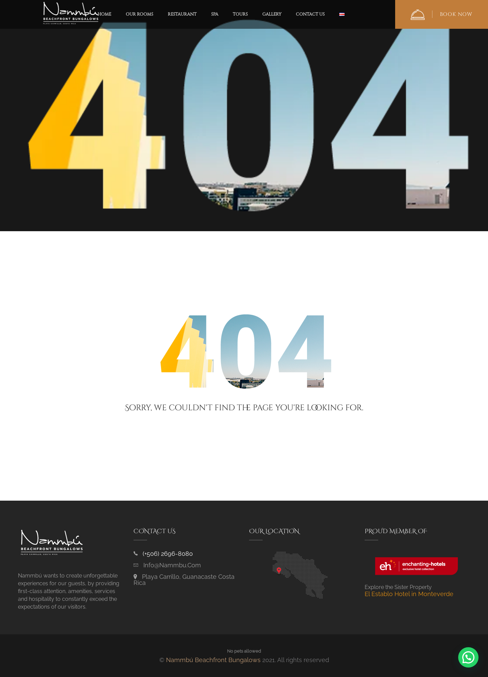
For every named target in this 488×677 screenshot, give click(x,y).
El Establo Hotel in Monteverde (409, 593)
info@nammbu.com (172, 565)
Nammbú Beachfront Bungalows (213, 659)
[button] (468, 657)
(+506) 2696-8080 (168, 553)
